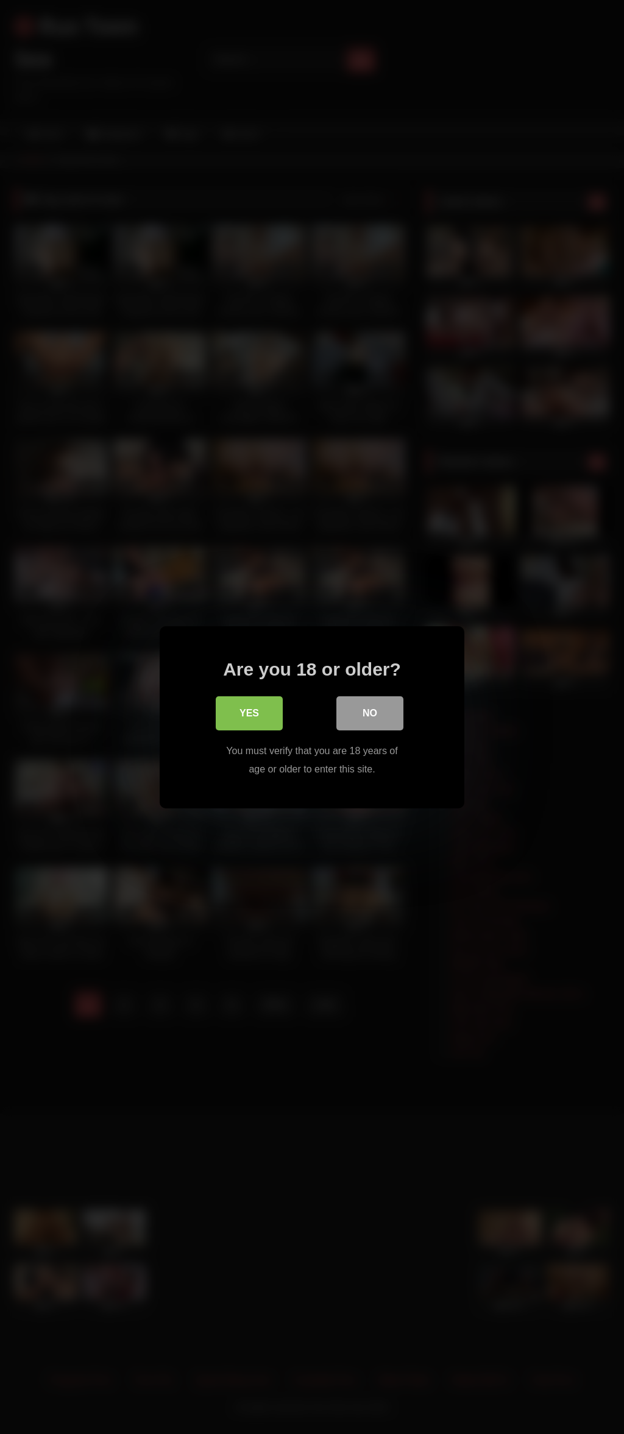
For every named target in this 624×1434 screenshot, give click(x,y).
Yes (249, 713)
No (370, 713)
